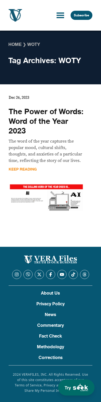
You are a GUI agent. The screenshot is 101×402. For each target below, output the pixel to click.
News (50, 314)
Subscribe (81, 15)
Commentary (50, 325)
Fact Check (50, 336)
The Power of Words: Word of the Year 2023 (46, 121)
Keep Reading (23, 169)
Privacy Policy (50, 303)
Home (15, 44)
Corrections (51, 357)
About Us (50, 293)
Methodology (50, 346)
